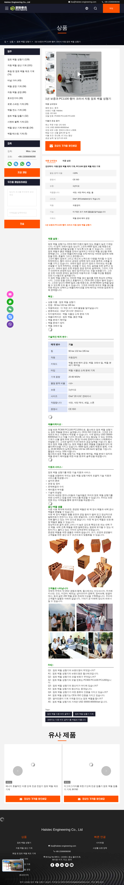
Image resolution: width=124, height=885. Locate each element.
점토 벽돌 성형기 (24, 42)
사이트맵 (100, 843)
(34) (20, 128)
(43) (14, 80)
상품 (11, 42)
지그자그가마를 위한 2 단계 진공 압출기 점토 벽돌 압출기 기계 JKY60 (90, 788)
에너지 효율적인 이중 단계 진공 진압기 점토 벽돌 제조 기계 (32, 788)
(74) (21, 73)
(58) (17, 86)
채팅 (111, 8)
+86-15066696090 (111, 2)
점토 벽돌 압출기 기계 (84, 714)
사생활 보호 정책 (100, 848)
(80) (17, 92)
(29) (18, 104)
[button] (50, 93)
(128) (19, 59)
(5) (17, 133)
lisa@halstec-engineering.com (82, 2)
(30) (15, 98)
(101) (20, 65)
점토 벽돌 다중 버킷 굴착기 (58, 714)
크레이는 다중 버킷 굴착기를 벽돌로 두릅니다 (66, 720)
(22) (18, 122)
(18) (17, 110)
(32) (18, 116)
